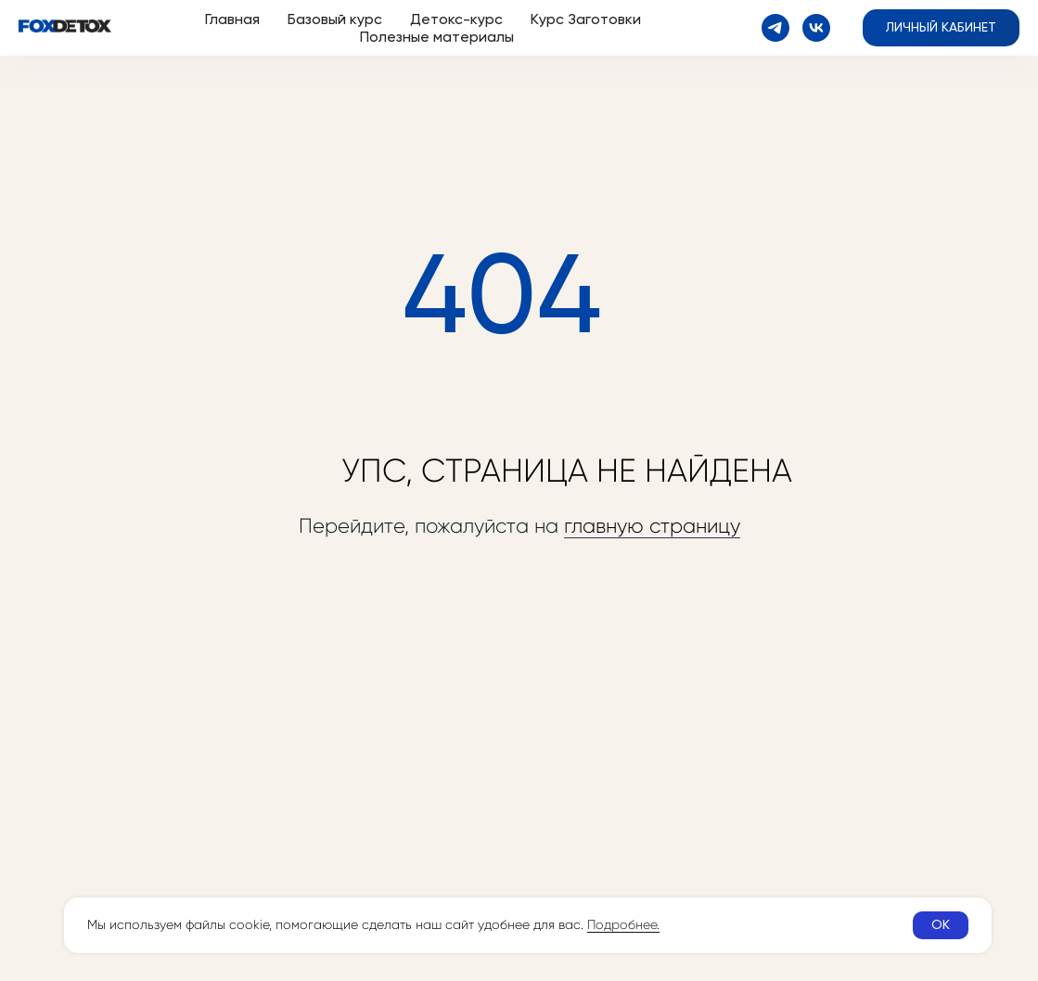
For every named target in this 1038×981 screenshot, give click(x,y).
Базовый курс (335, 19)
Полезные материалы (437, 36)
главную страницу (652, 525)
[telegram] (775, 28)
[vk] (816, 28)
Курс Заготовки (586, 19)
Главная (232, 19)
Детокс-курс (456, 19)
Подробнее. (623, 924)
